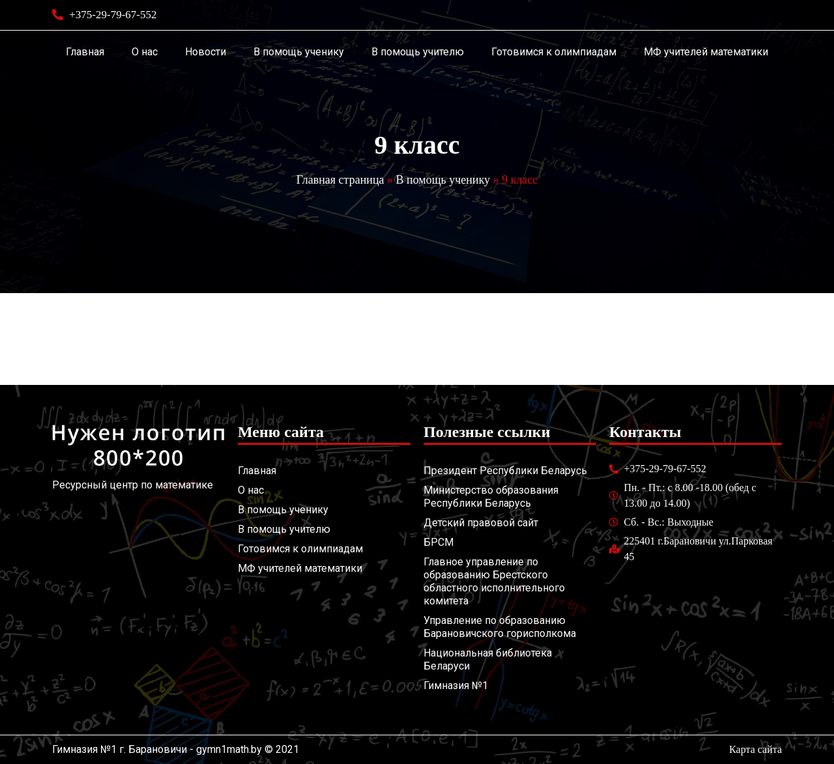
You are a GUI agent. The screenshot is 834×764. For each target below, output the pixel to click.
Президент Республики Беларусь (505, 470)
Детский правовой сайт (481, 522)
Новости (205, 52)
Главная (85, 52)
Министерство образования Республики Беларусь (491, 496)
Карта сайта (755, 749)
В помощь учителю (417, 52)
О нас (145, 52)
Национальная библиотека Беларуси (488, 659)
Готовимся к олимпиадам (553, 52)
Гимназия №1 (456, 685)
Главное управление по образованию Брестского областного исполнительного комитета (494, 581)
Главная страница (340, 179)
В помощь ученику (298, 52)
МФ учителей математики (706, 52)
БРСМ (438, 542)
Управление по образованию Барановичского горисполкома (500, 627)
